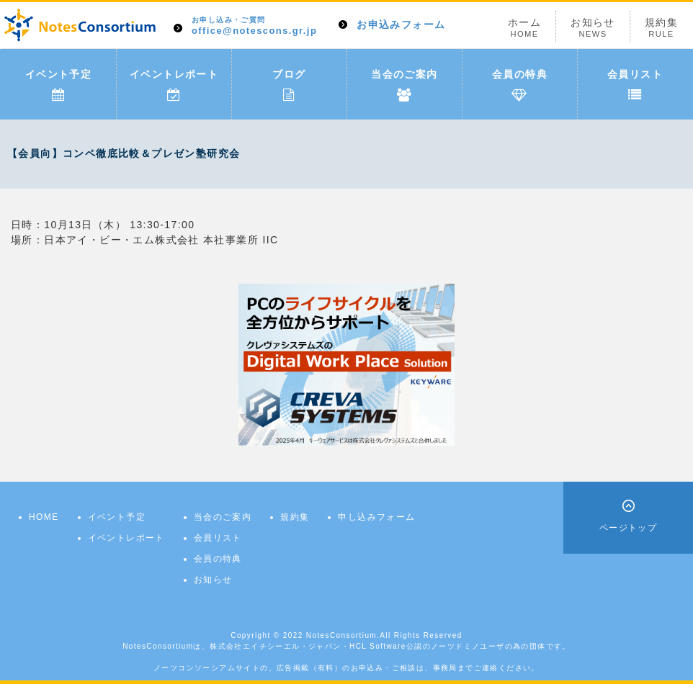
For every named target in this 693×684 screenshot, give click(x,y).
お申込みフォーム (401, 24)
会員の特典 (519, 85)
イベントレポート (174, 85)
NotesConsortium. (343, 635)
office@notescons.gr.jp (254, 26)
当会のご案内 (404, 85)
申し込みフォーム (376, 517)
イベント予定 (58, 85)
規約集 (661, 28)
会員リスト (635, 85)
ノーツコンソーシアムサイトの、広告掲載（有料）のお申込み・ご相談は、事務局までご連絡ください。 (346, 668)
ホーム (524, 28)
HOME (44, 517)
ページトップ (628, 528)
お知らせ (593, 28)
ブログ (288, 85)
